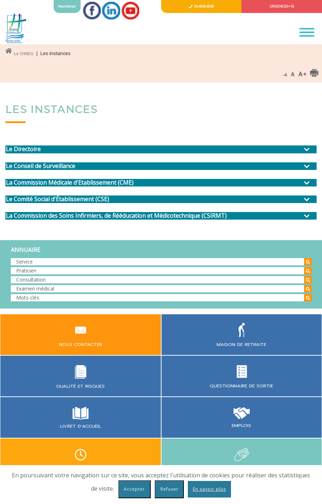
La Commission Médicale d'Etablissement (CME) (69, 182)
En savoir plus (209, 489)
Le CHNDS (23, 53)
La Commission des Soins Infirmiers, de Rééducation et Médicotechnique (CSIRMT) (116, 216)
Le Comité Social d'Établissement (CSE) (57, 199)
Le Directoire (23, 149)
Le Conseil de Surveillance (40, 166)
